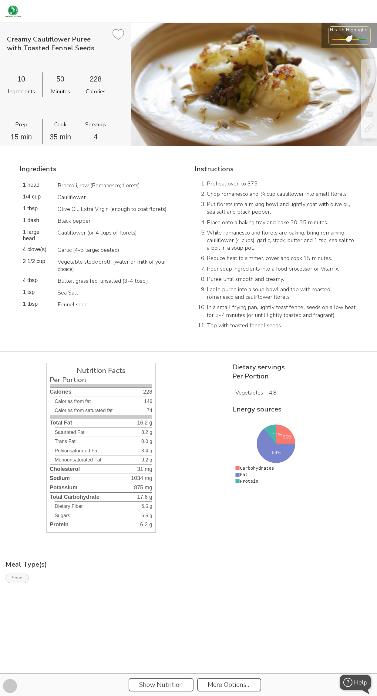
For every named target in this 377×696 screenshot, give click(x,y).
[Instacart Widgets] (188, 652)
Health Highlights (349, 30)
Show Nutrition (161, 684)
